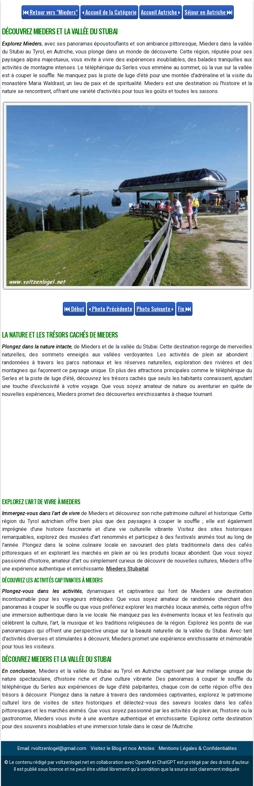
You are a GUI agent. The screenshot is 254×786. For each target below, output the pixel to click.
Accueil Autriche (160, 12)
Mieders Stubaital (127, 569)
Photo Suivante (155, 309)
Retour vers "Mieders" (50, 12)
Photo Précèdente (110, 309)
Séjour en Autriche (208, 12)
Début (74, 309)
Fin (184, 309)
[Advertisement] (127, 448)
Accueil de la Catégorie (109, 12)
